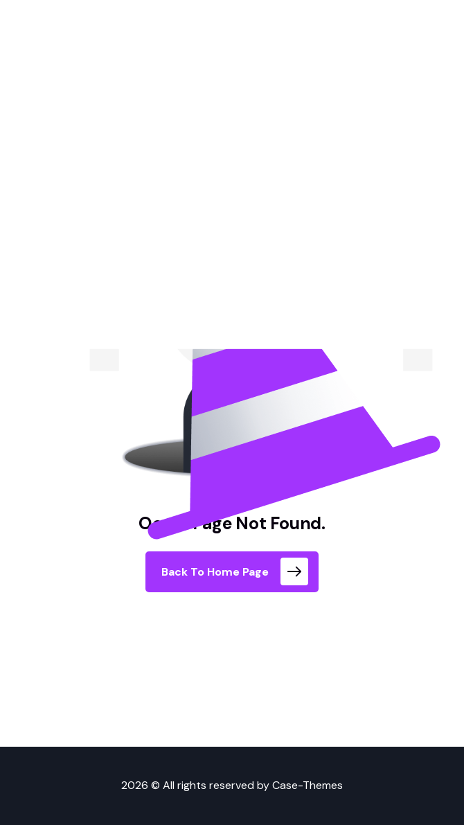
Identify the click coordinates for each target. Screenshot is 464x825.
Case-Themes (307, 785)
